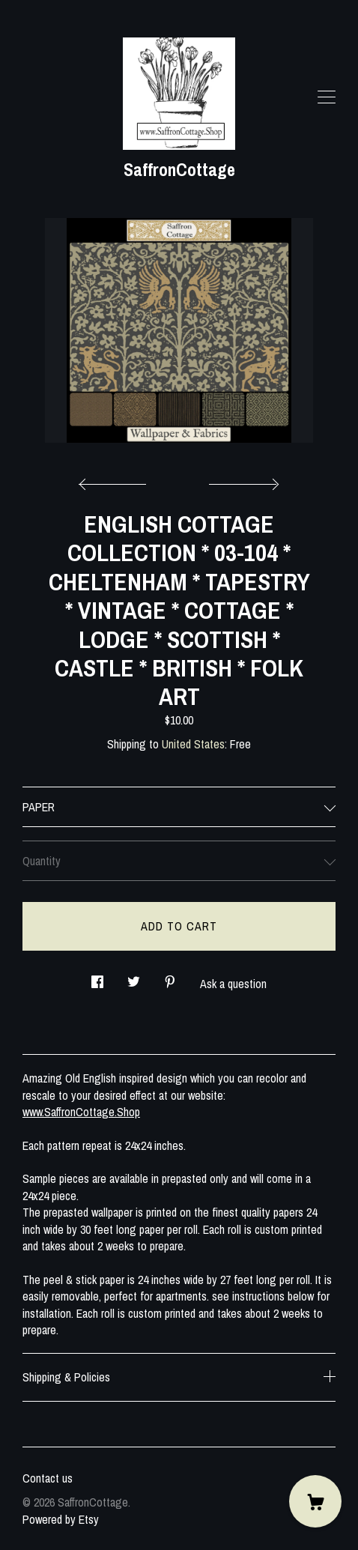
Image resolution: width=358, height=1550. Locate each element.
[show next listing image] (241, 480)
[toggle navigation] (327, 97)
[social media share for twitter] (133, 978)
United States (193, 744)
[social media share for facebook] (97, 978)
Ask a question (233, 983)
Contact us (47, 1478)
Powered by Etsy (60, 1519)
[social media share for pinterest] (170, 978)
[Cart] (315, 1501)
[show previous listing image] (116, 480)
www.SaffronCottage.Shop (81, 1112)
